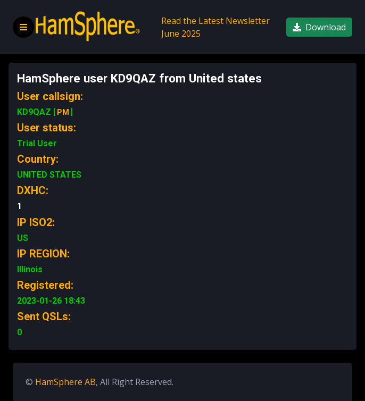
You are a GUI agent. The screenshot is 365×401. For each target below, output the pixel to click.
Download (319, 27)
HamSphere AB (65, 382)
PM (63, 112)
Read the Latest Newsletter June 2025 (215, 27)
